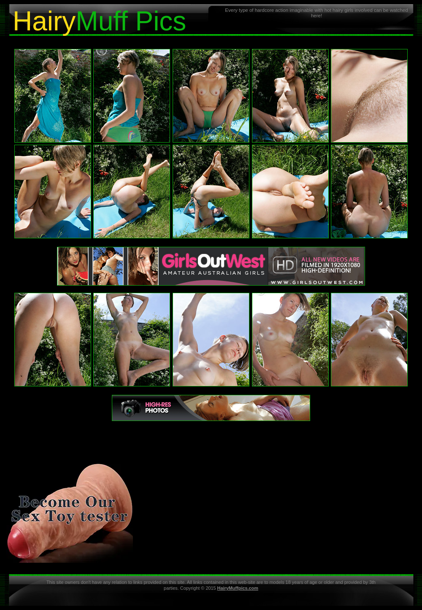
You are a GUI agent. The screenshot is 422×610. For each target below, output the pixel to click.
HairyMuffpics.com (237, 588)
